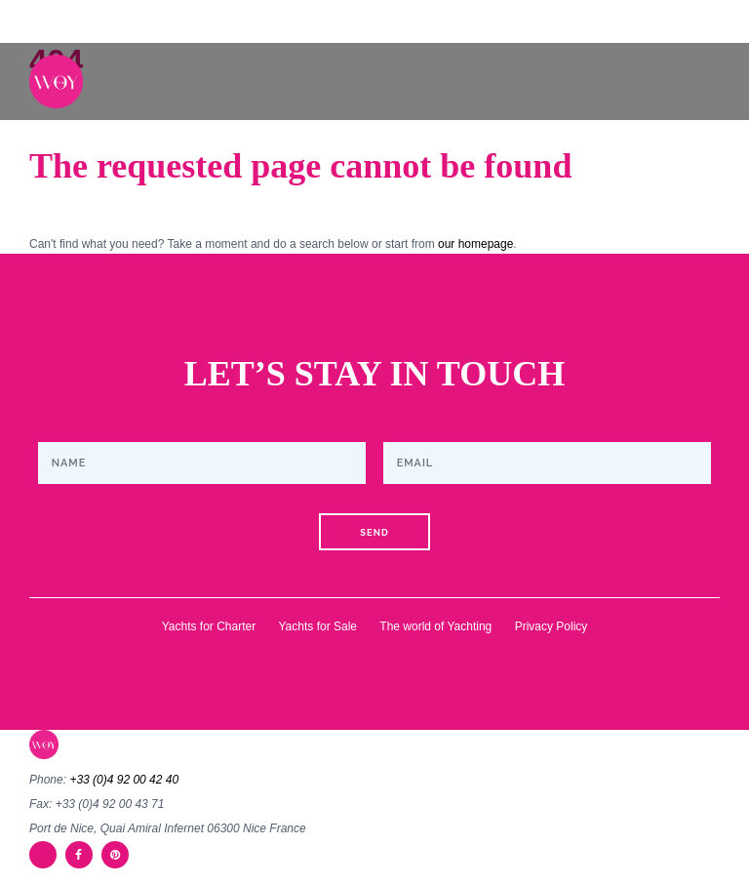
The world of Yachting (435, 626)
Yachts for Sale (318, 626)
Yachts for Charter (209, 626)
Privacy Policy (551, 626)
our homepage (475, 244)
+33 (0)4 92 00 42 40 (123, 779)
